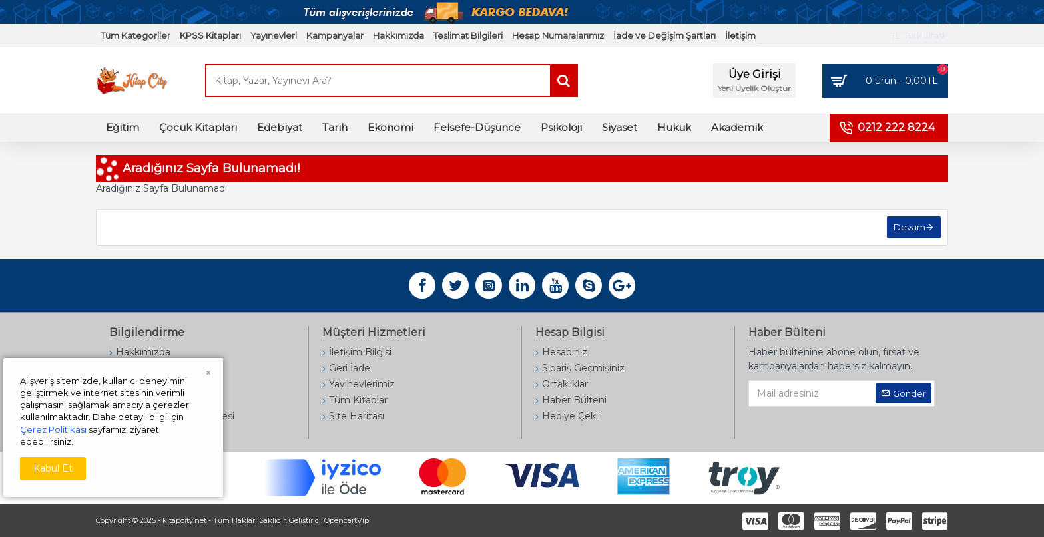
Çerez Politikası (53, 429)
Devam (909, 227)
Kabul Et (53, 468)
